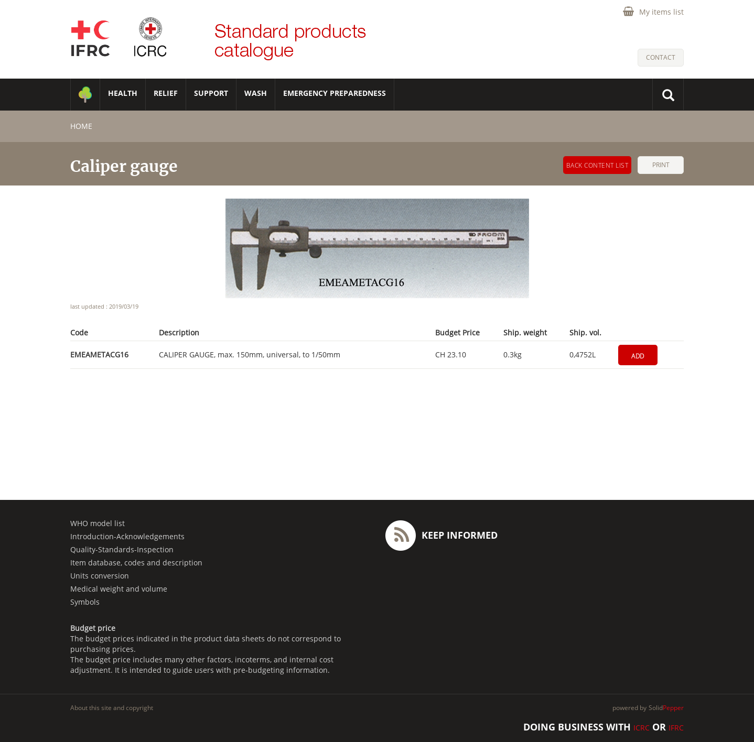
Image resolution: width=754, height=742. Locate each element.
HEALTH (122, 93)
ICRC (641, 728)
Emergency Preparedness (334, 93)
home (81, 126)
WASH (255, 93)
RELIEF (166, 93)
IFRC (676, 728)
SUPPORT (211, 93)
